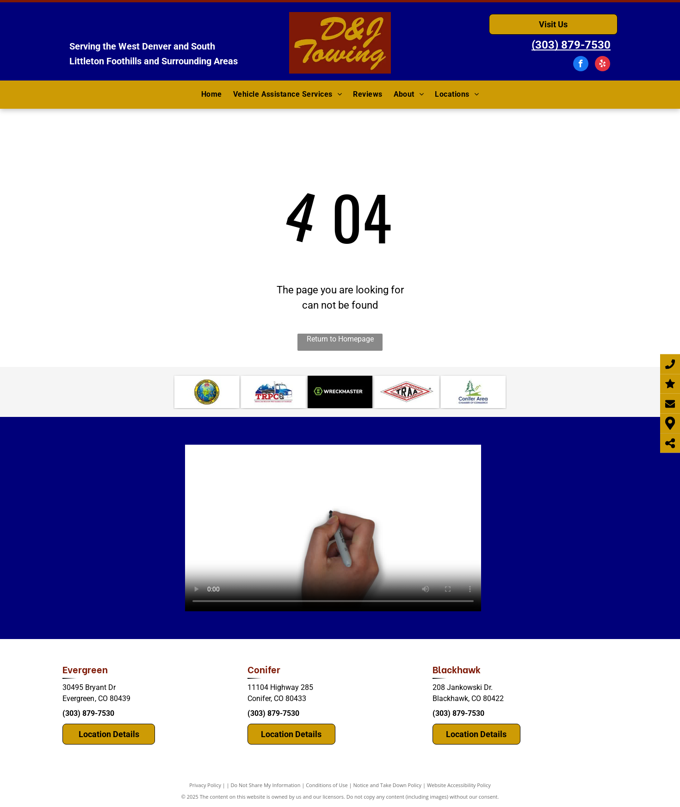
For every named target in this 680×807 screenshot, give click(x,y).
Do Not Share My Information (266, 785)
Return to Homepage (340, 339)
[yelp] (602, 65)
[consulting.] (206, 392)
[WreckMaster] (340, 392)
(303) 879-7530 (88, 713)
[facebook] (580, 65)
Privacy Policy (205, 785)
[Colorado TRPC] (273, 392)
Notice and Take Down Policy (387, 785)
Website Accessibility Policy (459, 785)
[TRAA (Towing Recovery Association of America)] (406, 392)
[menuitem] (212, 94)
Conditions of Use (327, 785)
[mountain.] (473, 392)
